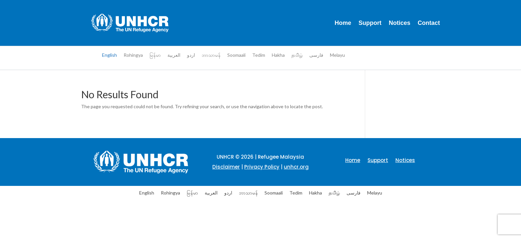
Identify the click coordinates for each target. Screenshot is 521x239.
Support (370, 23)
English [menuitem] (109, 55)
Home (343, 23)
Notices (399, 23)
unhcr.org (296, 166)
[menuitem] (109, 55)
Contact (429, 23)
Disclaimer (226, 166)
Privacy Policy (261, 166)
